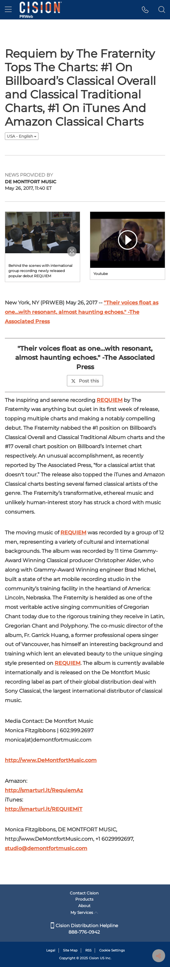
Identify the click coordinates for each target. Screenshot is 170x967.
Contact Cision (84, 893)
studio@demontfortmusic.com (46, 848)
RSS (88, 950)
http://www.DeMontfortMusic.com (51, 760)
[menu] (8, 9)
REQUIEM (109, 400)
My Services (84, 912)
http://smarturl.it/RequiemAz (44, 790)
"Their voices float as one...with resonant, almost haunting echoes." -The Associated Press (81, 312)
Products (84, 899)
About (84, 905)
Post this (85, 381)
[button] (145, 9)
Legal (50, 950)
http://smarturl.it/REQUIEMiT (43, 809)
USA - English (22, 136)
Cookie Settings (112, 950)
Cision (94, 958)
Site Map (70, 950)
